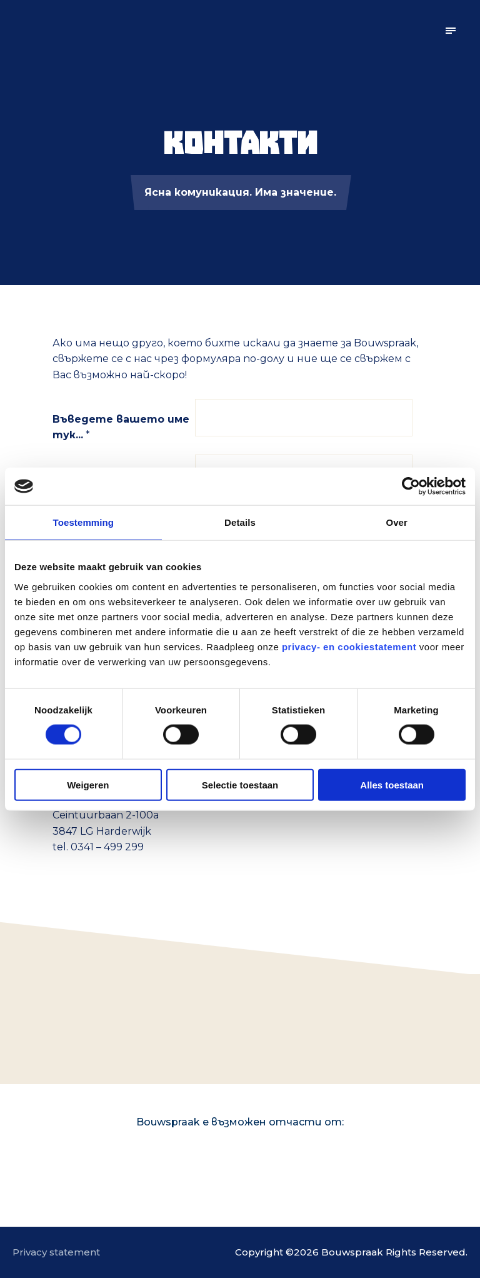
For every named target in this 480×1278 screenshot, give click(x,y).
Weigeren (88, 784)
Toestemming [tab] (83, 522)
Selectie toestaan (240, 784)
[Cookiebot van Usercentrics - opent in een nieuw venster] (411, 486)
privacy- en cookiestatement (349, 646)
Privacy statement (56, 1252)
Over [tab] (397, 522)
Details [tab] (240, 522)
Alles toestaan (392, 784)
